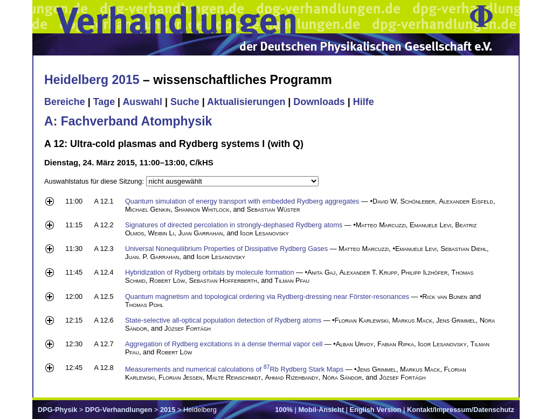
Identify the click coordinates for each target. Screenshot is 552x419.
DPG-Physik (57, 410)
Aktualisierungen (246, 101)
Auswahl (142, 101)
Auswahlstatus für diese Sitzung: (95, 181)
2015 (167, 410)
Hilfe (363, 101)
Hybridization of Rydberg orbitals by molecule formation (209, 272)
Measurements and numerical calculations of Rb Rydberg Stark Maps (234, 369)
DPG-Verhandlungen (118, 410)
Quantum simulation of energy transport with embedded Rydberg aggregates (242, 201)
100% (284, 410)
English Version (375, 410)
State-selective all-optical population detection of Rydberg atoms (223, 320)
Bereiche (64, 101)
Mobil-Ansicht (321, 410)
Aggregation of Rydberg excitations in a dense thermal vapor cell (223, 344)
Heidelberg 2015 (92, 80)
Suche (184, 101)
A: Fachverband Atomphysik (128, 121)
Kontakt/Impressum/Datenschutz (460, 410)
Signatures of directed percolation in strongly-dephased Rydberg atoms (233, 225)
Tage (104, 101)
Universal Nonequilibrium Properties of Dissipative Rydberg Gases (226, 249)
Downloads (319, 101)
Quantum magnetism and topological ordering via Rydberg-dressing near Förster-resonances (267, 296)
